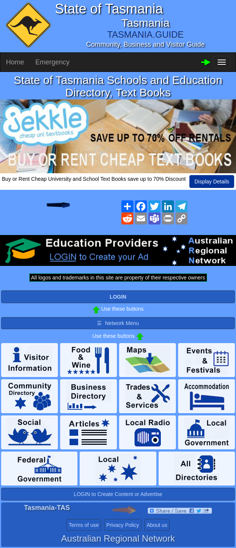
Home (15, 62)
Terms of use (84, 525)
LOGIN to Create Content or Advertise (118, 494)
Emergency (52, 62)
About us (157, 525)
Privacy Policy (122, 525)
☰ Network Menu (118, 323)
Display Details (211, 182)
